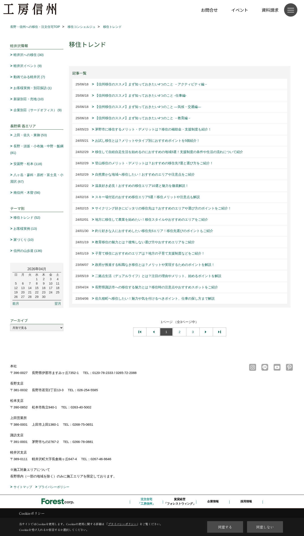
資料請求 (270, 10)
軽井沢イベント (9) (28, 66)
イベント (239, 10)
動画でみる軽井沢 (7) (29, 77)
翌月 (58, 303)
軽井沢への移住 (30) (29, 55)
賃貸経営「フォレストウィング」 (180, 501)
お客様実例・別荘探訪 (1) (33, 88)
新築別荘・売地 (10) (29, 99)
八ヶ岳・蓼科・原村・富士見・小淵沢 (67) (36, 178)
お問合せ (209, 10)
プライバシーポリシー (53, 487)
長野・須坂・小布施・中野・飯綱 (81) (36, 149)
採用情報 (246, 501)
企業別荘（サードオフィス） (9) (38, 110)
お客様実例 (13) (25, 228)
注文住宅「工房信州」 (146, 501)
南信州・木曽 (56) (27, 192)
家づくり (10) (24, 239)
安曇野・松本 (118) (28, 164)
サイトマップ (23, 487)
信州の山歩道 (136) (28, 251)
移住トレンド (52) (27, 217)
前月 (15, 303)
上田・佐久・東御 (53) (30, 135)
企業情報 (213, 501)
